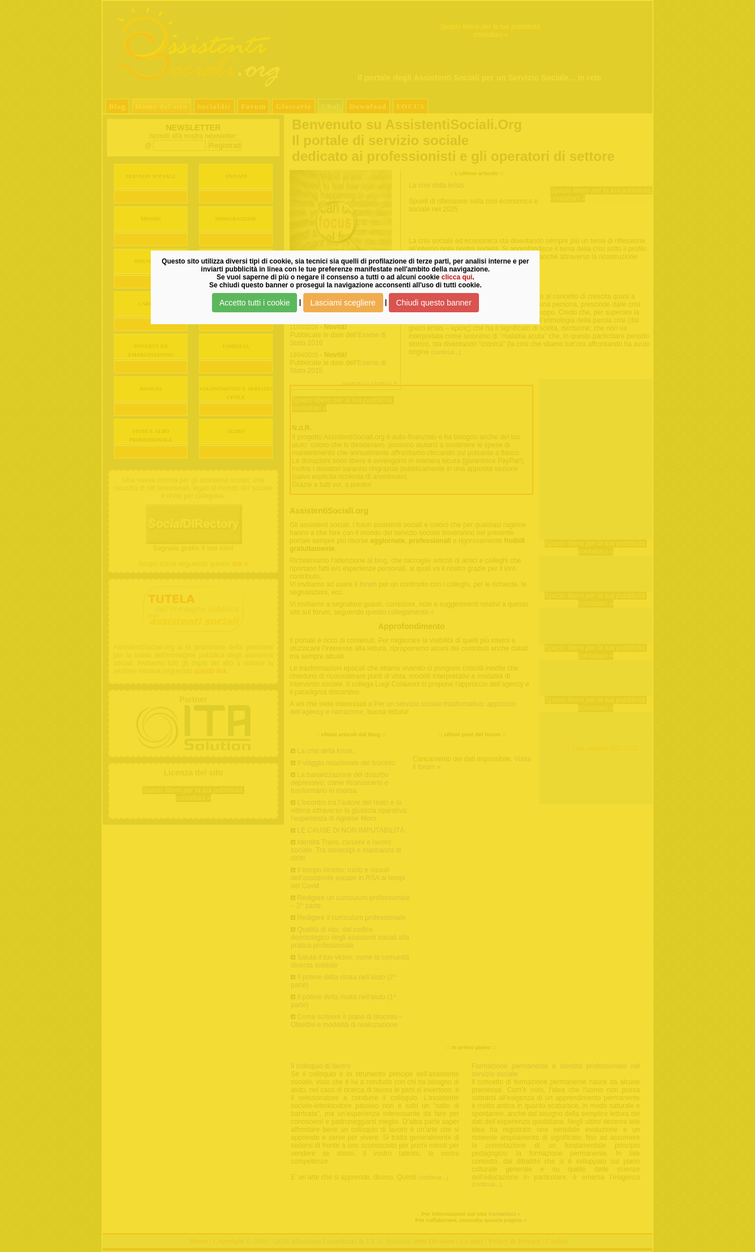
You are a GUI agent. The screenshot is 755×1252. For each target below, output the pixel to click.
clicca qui (457, 277)
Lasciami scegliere (343, 302)
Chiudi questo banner (434, 302)
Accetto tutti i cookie (254, 302)
